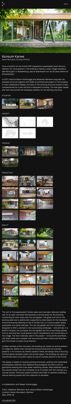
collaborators (8, 400)
